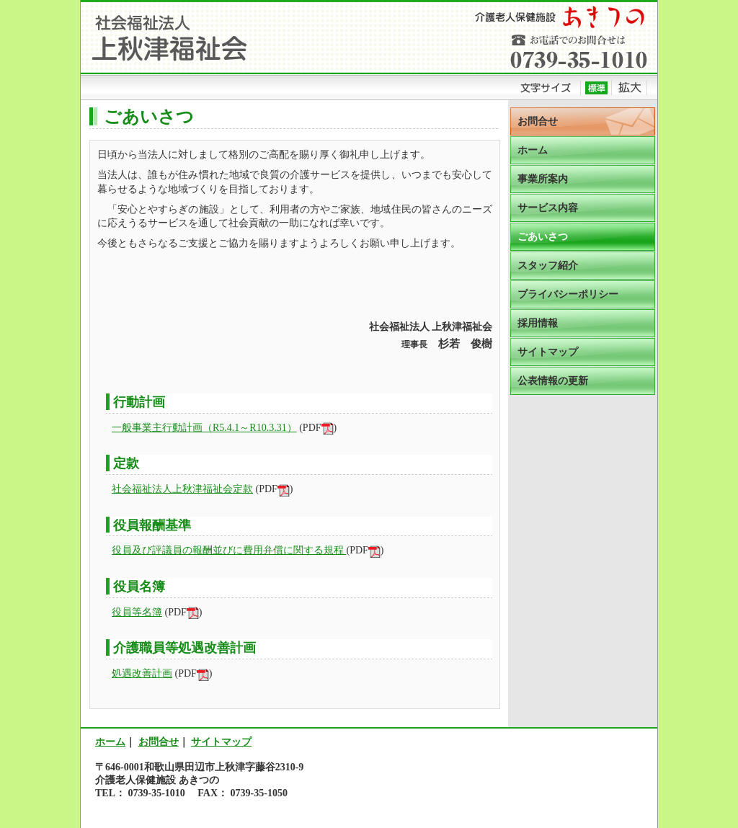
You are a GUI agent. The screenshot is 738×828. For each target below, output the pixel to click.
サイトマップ (547, 352)
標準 (596, 87)
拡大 (629, 87)
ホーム (532, 150)
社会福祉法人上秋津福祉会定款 (182, 489)
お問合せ (537, 121)
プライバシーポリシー (567, 294)
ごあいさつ (542, 236)
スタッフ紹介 (547, 265)
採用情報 (537, 323)
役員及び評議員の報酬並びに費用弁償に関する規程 (229, 550)
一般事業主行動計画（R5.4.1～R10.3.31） (204, 427)
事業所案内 (542, 179)
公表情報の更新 (552, 380)
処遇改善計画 (142, 673)
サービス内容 (547, 207)
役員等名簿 (137, 612)
